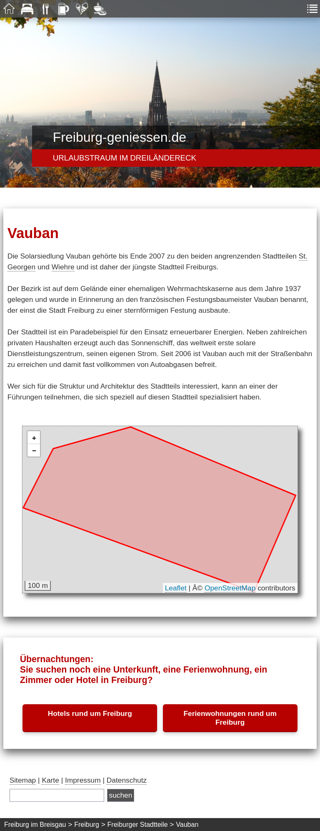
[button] (34, 437)
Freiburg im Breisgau (35, 824)
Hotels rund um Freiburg (90, 713)
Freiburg (86, 824)
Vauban (187, 824)
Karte (50, 780)
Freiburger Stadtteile (138, 824)
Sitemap (23, 780)
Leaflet (176, 588)
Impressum (83, 780)
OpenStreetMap (230, 588)
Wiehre (63, 267)
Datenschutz (127, 780)
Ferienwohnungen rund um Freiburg (229, 717)
